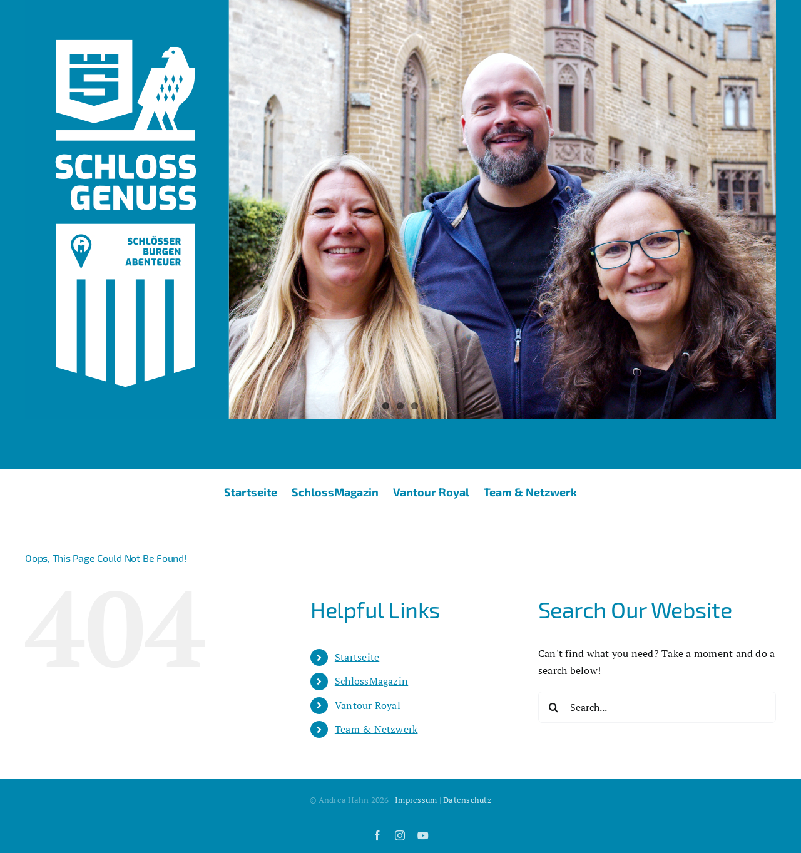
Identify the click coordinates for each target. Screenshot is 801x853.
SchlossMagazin (371, 681)
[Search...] (657, 707)
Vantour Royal (367, 705)
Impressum (416, 799)
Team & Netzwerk (376, 729)
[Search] (553, 707)
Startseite (357, 657)
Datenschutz (467, 799)
